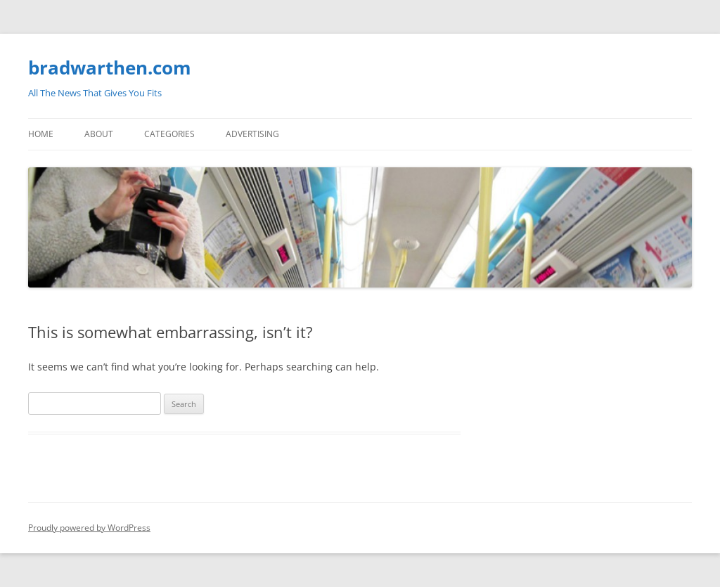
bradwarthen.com (109, 67)
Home (40, 134)
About (98, 134)
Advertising (252, 134)
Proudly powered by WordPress (89, 528)
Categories (169, 134)
